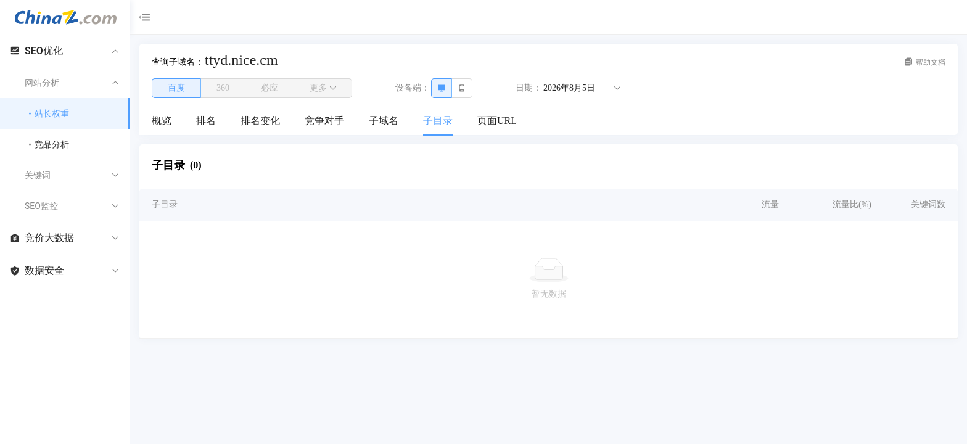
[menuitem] (161, 121)
